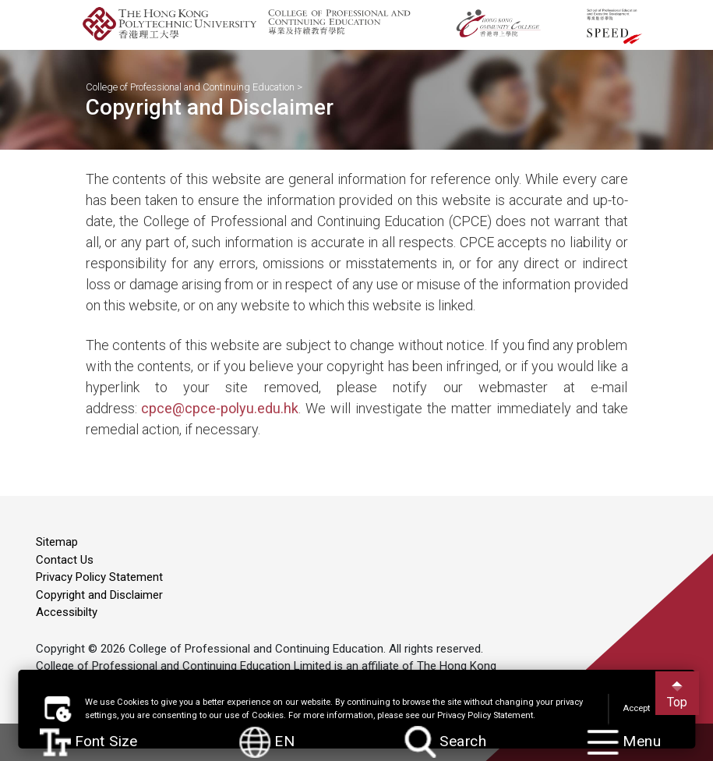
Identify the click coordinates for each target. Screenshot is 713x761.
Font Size (90, 742)
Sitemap (57, 542)
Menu (624, 743)
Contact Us (65, 560)
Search (446, 743)
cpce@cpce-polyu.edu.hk (219, 408)
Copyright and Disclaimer (99, 595)
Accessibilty (66, 612)
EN (267, 742)
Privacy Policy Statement (99, 577)
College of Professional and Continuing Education (190, 87)
